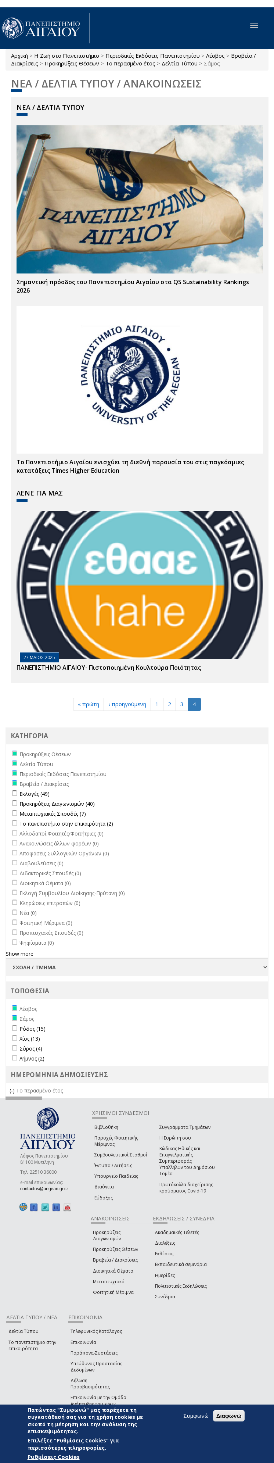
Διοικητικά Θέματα (113, 1271)
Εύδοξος (103, 1198)
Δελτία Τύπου (180, 63)
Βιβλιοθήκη (106, 1127)
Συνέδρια (165, 1297)
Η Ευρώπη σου (175, 1138)
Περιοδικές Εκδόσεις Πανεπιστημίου (152, 55)
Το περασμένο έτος (130, 63)
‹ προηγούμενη (127, 704)
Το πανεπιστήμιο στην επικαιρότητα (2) (66, 823)
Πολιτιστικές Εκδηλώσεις (181, 1286)
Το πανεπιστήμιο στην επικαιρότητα (32, 1345)
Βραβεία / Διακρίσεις (115, 1260)
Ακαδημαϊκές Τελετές (177, 1232)
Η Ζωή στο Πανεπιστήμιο (66, 55)
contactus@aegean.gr (44, 1188)
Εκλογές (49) (34, 793)
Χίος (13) (29, 1038)
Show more (19, 953)
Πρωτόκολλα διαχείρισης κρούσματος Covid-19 (186, 1187)
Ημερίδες (165, 1275)
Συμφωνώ (196, 1415)
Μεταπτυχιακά (109, 1281)
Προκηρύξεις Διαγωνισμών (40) (57, 803)
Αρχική (19, 55)
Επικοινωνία (83, 1342)
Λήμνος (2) (31, 1058)
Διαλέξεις (165, 1243)
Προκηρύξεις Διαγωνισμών (107, 1235)
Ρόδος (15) (32, 1028)
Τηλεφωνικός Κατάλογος (96, 1331)
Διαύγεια (104, 1187)
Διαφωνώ (229, 1416)
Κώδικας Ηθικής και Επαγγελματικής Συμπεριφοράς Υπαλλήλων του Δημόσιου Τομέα (187, 1161)
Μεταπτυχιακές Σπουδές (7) (52, 813)
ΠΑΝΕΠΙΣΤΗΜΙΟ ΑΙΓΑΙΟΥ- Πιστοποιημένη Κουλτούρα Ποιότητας (109, 667)
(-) (13, 1090)
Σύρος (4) (30, 1048)
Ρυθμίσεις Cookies (54, 1456)
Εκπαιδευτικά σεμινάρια (181, 1264)
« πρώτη (88, 704)
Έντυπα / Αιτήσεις (113, 1165)
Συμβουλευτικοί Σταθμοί (120, 1155)
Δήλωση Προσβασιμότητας (90, 1383)
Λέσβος (215, 55)
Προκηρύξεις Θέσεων (71, 63)
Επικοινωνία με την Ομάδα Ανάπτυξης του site (98, 1400)
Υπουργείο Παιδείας (116, 1176)
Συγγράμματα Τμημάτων (184, 1127)
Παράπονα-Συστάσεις (94, 1353)
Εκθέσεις (164, 1254)
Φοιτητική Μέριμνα (113, 1292)
